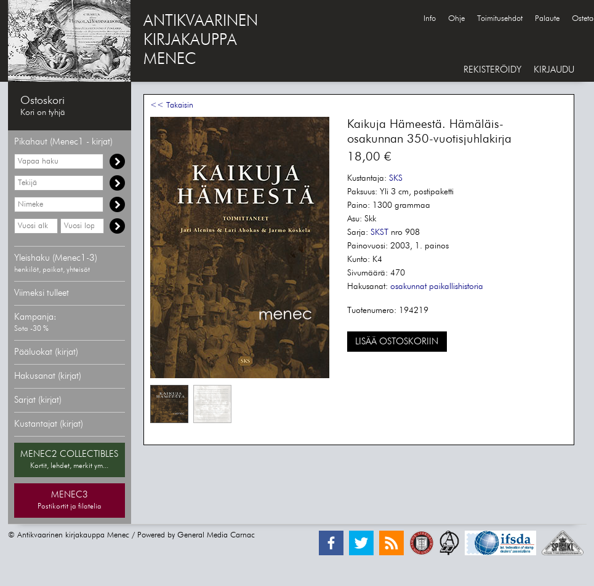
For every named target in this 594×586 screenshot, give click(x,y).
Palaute (547, 19)
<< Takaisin (171, 105)
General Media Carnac (216, 535)
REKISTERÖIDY (492, 69)
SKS (396, 178)
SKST (379, 232)
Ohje (456, 19)
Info (429, 19)
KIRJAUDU (554, 69)
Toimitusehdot (500, 19)
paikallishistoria (456, 286)
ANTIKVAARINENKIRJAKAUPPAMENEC (200, 41)
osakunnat (408, 286)
